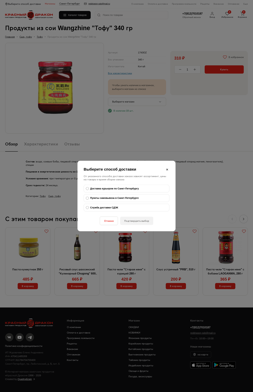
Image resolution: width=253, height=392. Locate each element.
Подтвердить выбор (136, 220)
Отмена (109, 220)
